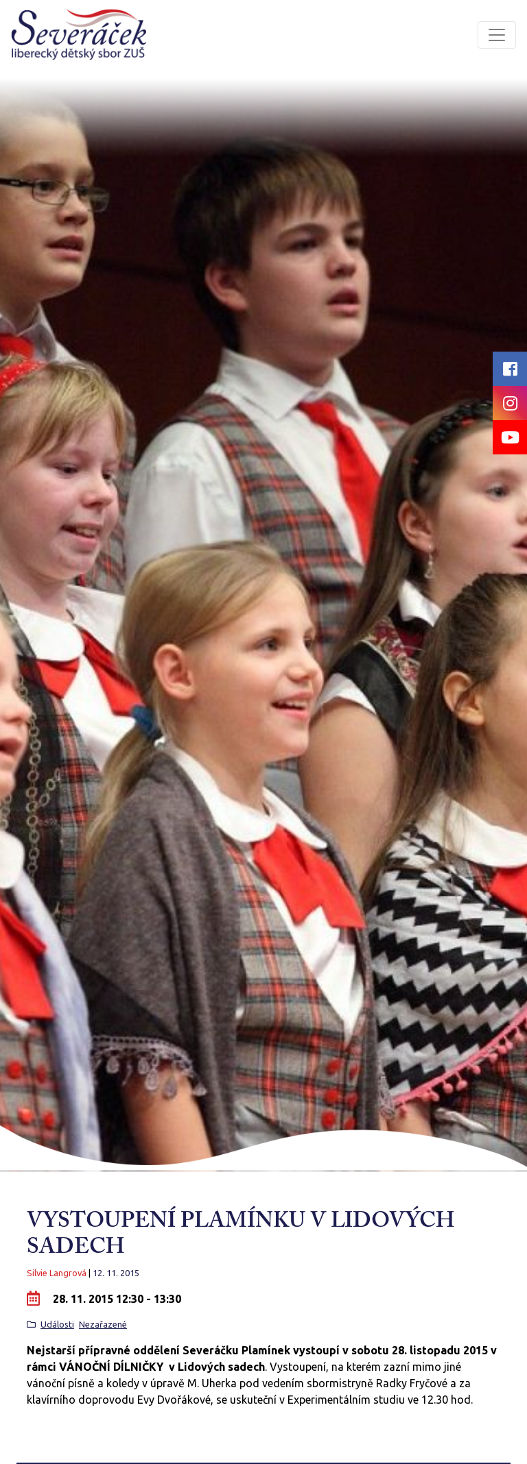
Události (57, 1324)
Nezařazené (103, 1324)
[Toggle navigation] (497, 35)
